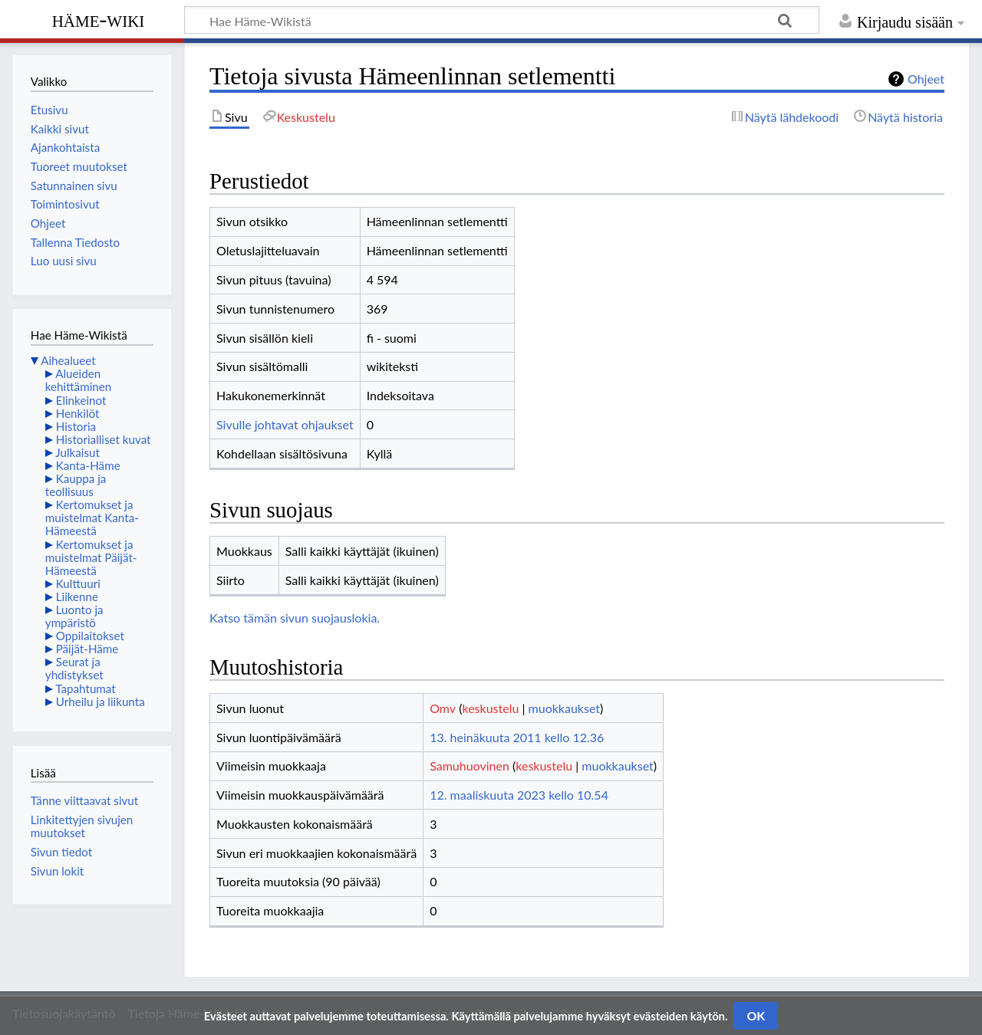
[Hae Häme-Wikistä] (502, 20)
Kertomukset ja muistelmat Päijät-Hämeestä (91, 557)
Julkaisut (77, 452)
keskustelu (490, 708)
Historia (76, 426)
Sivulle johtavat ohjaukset (285, 424)
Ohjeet (926, 78)
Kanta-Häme (88, 465)
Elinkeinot (81, 400)
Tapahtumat (85, 688)
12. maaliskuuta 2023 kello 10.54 (519, 794)
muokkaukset (564, 708)
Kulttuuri (78, 583)
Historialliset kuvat (103, 439)
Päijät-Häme (87, 649)
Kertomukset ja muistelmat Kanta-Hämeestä (92, 517)
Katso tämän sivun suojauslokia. (294, 617)
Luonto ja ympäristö (74, 616)
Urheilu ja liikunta (100, 701)
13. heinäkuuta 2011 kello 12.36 (517, 737)
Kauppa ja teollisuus (76, 485)
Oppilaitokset (90, 635)
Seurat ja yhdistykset (74, 668)
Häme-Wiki (98, 19)
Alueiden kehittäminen (78, 379)
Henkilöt (78, 413)
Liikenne (77, 596)
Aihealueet (68, 360)
